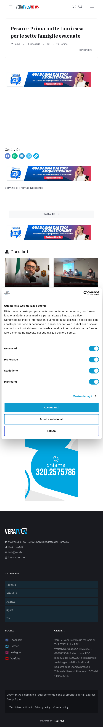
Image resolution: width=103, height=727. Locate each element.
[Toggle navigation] (11, 6)
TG (48, 44)
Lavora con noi (15, 557)
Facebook (13, 640)
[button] (81, 6)
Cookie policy (60, 707)
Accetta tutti (51, 407)
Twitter (12, 646)
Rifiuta (51, 430)
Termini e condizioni (20, 707)
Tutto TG (51, 214)
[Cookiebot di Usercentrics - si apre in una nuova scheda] (83, 293)
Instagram (13, 652)
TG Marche (62, 44)
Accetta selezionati (51, 419)
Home (15, 44)
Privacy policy (43, 707)
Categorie (33, 44)
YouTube (12, 658)
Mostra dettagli (82, 396)
